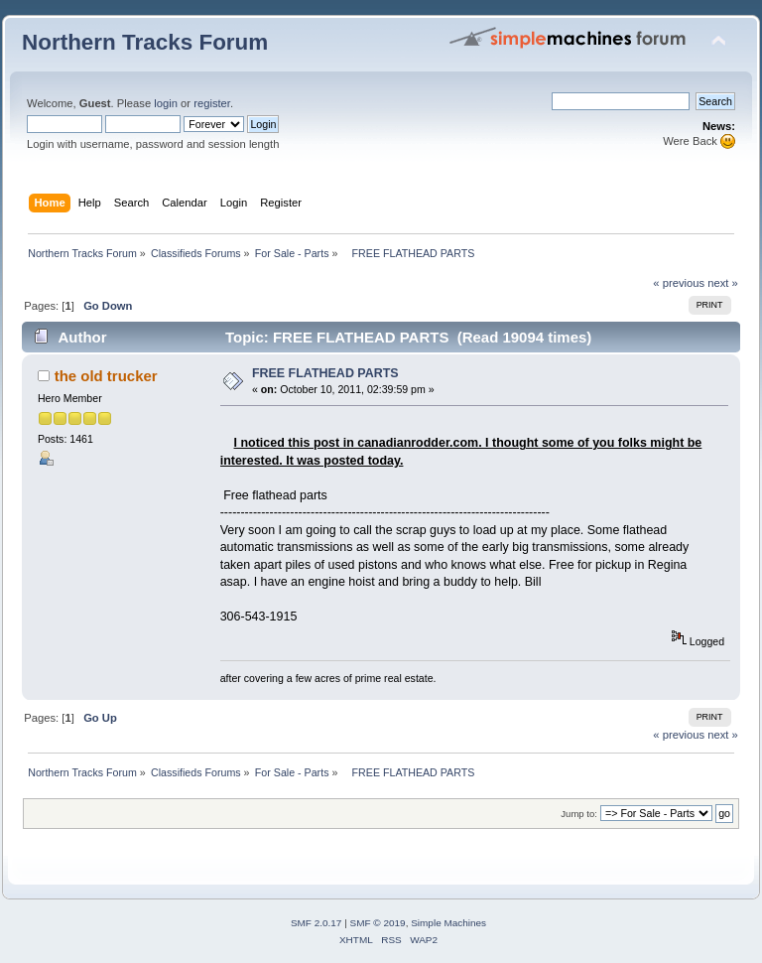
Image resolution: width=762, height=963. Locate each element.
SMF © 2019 (378, 922)
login (166, 103)
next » (722, 283)
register (211, 103)
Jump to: (579, 813)
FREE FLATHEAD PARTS (325, 373)
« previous (678, 283)
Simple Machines (448, 922)
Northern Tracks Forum (145, 42)
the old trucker (106, 375)
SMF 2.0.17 (316, 922)
